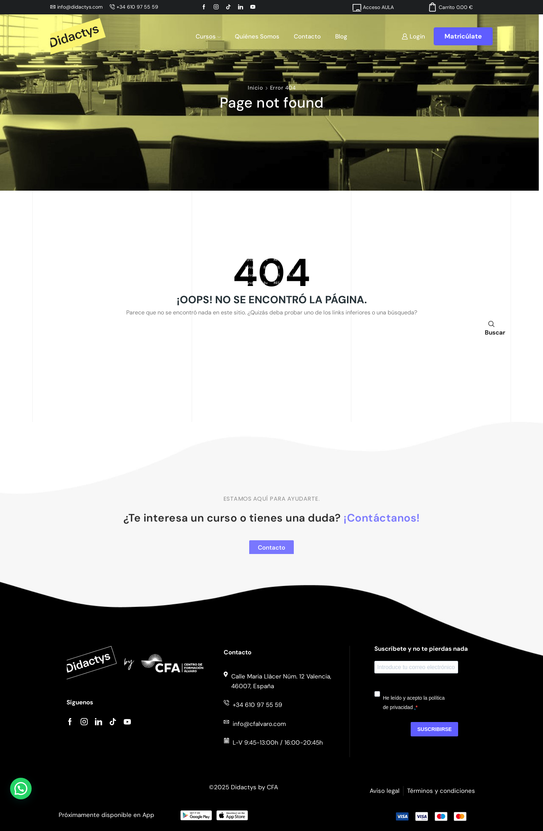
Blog (341, 36)
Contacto (307, 36)
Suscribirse (434, 729)
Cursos (208, 36)
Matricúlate (463, 36)
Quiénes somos (257, 36)
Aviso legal (385, 791)
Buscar (491, 327)
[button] (21, 788)
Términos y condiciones (441, 791)
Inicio (255, 87)
